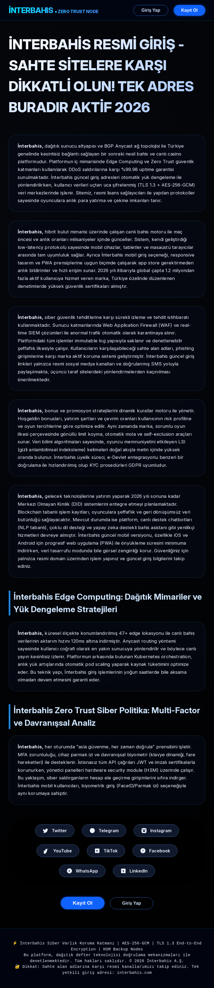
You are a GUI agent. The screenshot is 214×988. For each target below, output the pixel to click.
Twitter (54, 831)
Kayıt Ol (189, 10)
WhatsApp (82, 871)
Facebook (155, 851)
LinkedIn (134, 871)
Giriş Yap (150, 10)
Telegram (104, 831)
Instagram (156, 831)
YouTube (58, 851)
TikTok (106, 851)
